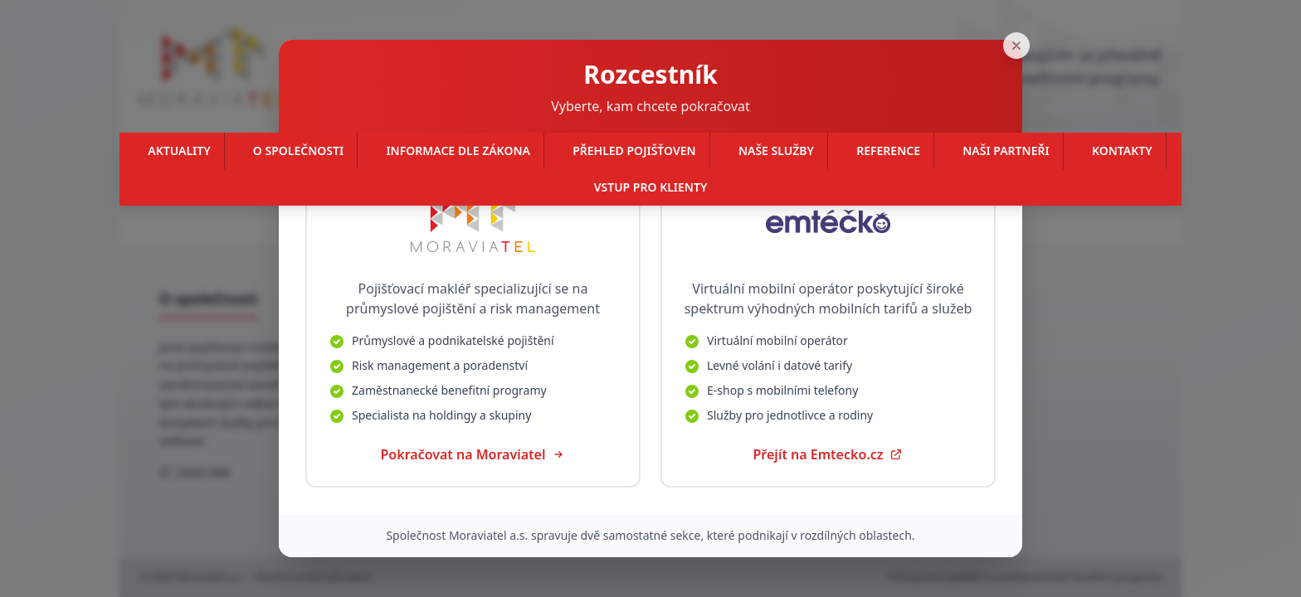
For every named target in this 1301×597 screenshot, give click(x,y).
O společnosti (298, 150)
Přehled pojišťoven (634, 150)
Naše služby (776, 150)
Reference (888, 150)
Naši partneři (1005, 150)
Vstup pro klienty (651, 187)
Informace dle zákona (457, 150)
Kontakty (1122, 150)
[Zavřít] (1022, 25)
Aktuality (179, 150)
